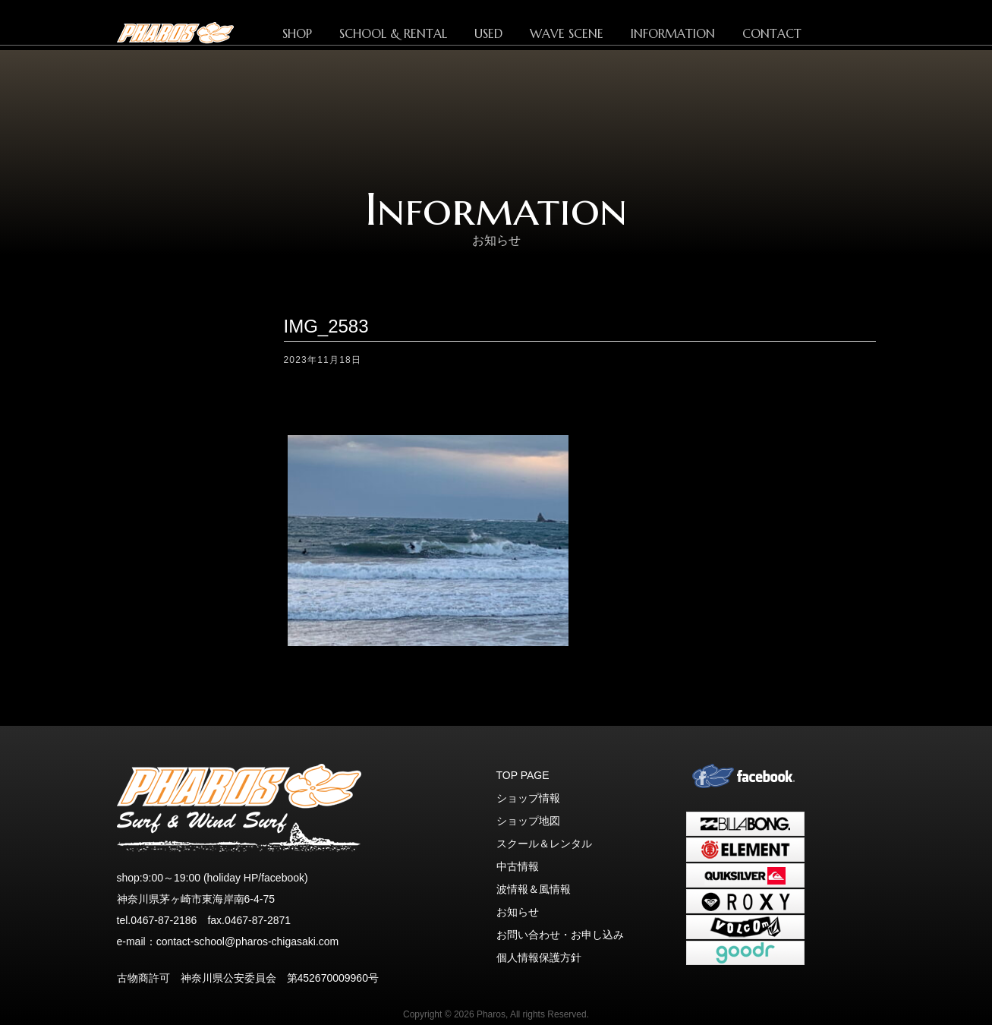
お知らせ (517, 912)
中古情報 (517, 866)
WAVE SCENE (566, 33)
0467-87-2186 (164, 920)
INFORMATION (673, 33)
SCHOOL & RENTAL (393, 33)
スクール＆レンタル (544, 843)
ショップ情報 (528, 798)
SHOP (297, 33)
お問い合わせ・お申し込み (560, 935)
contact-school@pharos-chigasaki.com (247, 941)
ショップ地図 (528, 821)
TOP (200, 32)
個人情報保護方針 (538, 957)
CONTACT (771, 33)
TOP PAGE (523, 775)
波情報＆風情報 (533, 889)
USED (488, 33)
